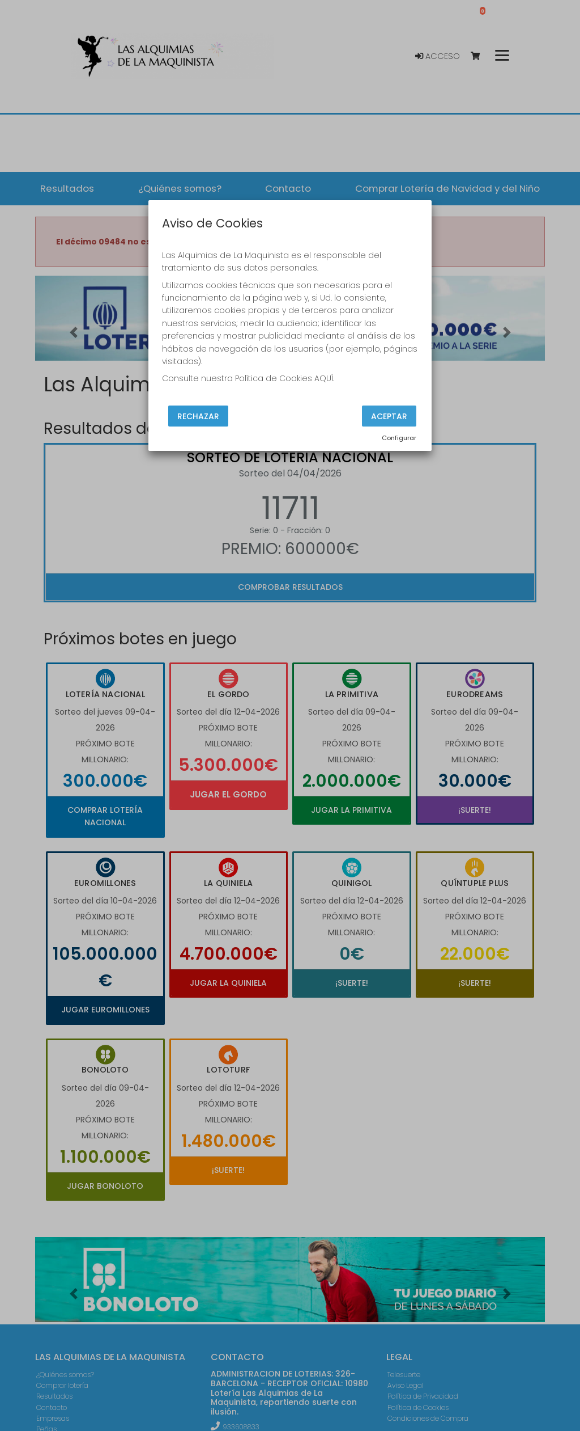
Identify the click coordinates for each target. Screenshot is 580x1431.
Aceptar (389, 415)
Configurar (399, 437)
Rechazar (198, 415)
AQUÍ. (324, 378)
